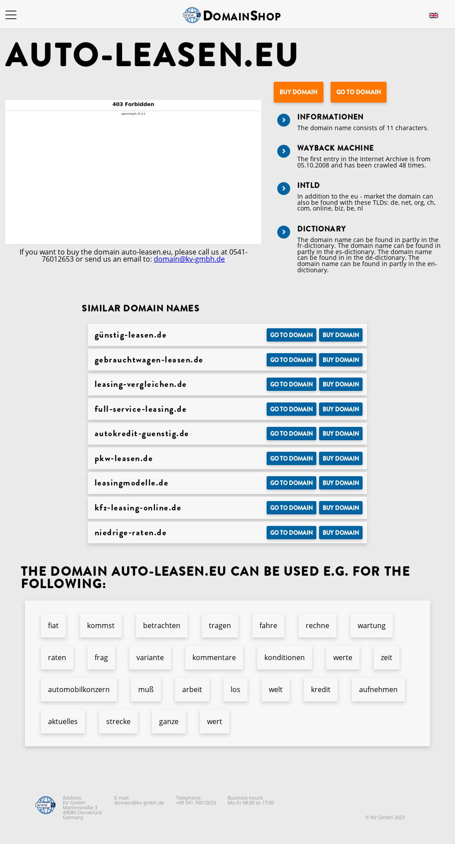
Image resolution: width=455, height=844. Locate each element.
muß (146, 689)
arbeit (192, 689)
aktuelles (63, 721)
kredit (321, 689)
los (235, 689)
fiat (53, 625)
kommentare (214, 657)
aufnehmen (378, 689)
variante (150, 657)
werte (342, 657)
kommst (101, 625)
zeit (386, 657)
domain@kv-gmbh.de (189, 259)
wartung (372, 625)
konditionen (284, 657)
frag (101, 657)
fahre (268, 625)
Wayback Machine (335, 148)
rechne (317, 625)
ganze (169, 721)
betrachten (161, 625)
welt (276, 689)
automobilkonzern (79, 689)
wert (214, 721)
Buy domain (298, 92)
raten (57, 657)
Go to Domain (358, 92)
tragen (220, 625)
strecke (118, 721)
